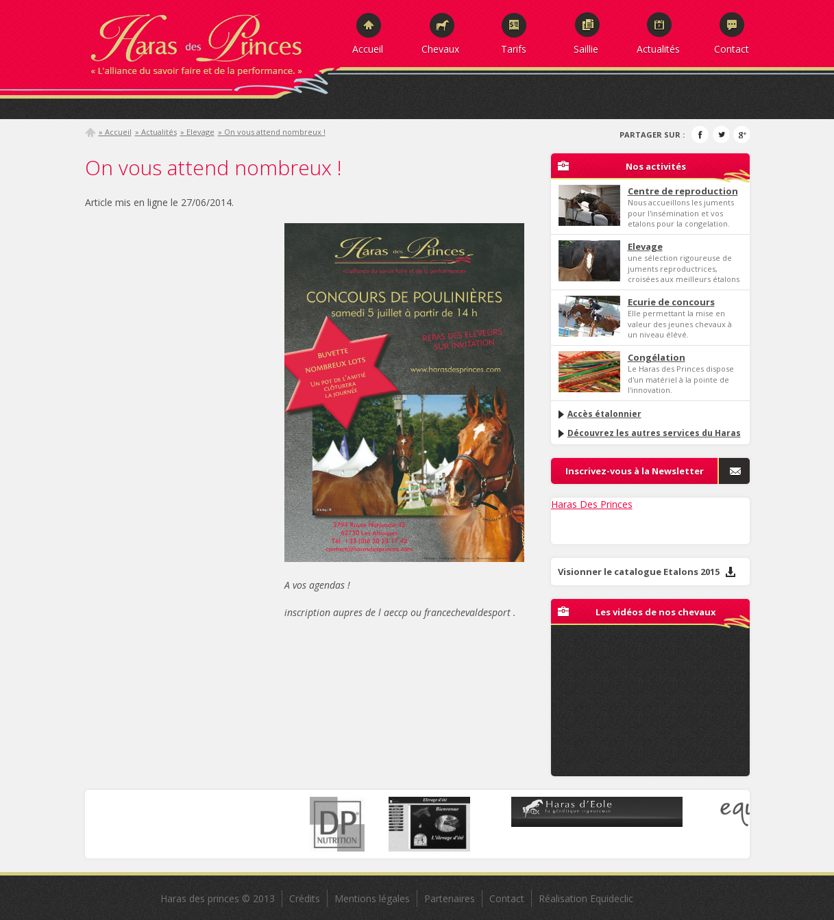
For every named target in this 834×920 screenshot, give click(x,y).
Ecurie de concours (671, 302)
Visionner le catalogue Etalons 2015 (647, 571)
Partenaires (449, 898)
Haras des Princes (212, 41)
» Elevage (197, 132)
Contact (731, 48)
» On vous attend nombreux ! (272, 132)
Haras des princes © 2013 (217, 898)
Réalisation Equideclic (586, 898)
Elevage (645, 246)
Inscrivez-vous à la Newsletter (634, 471)
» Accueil (115, 132)
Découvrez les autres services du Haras (648, 433)
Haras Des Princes (592, 504)
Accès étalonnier (598, 414)
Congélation (656, 357)
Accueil (367, 48)
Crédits (304, 898)
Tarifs (513, 48)
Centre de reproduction (683, 191)
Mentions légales (372, 898)
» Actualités (156, 132)
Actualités (658, 48)
